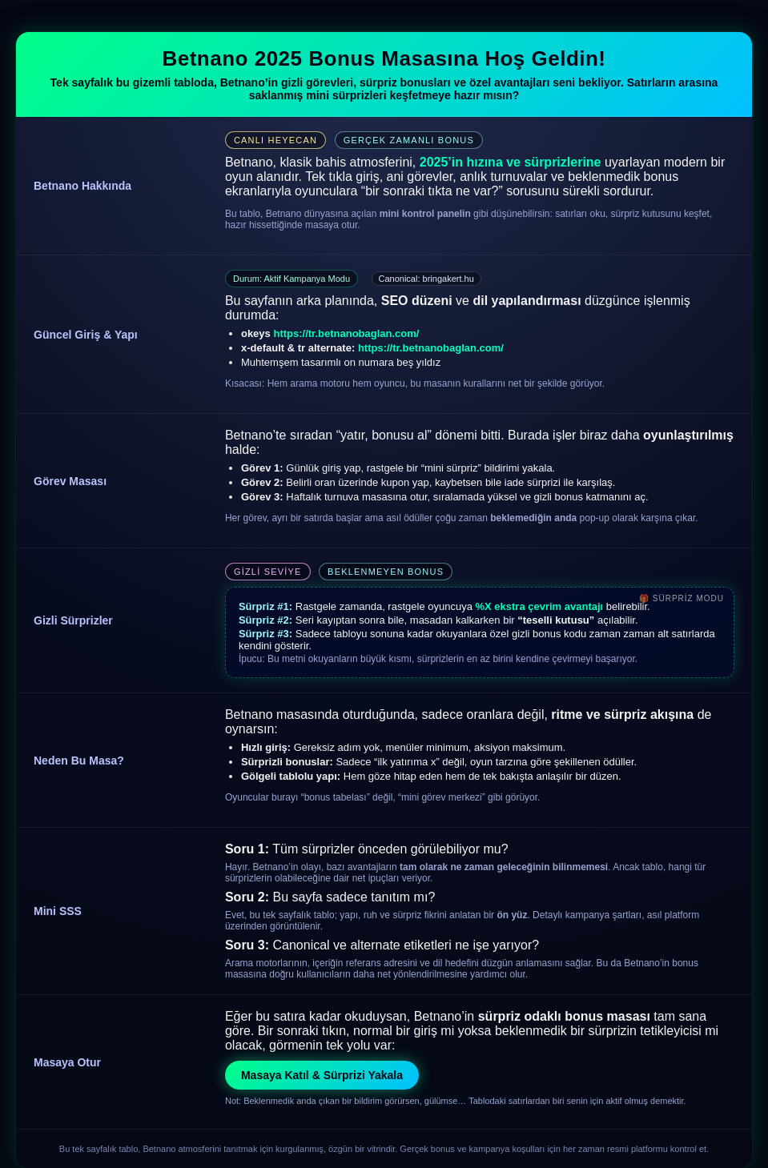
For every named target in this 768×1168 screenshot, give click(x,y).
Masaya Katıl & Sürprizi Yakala (322, 1075)
